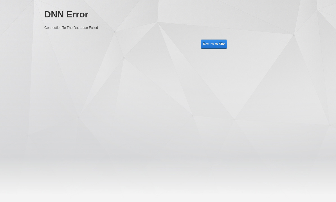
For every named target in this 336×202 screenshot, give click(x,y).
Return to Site (214, 44)
